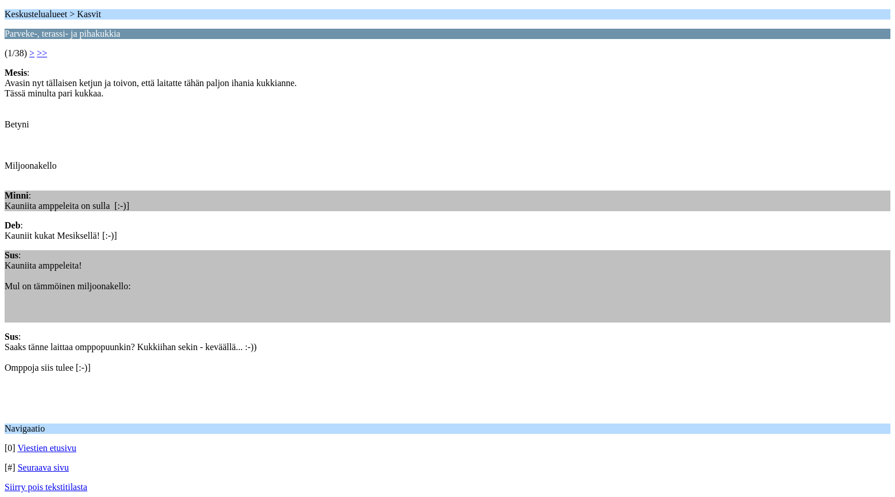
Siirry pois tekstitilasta (46, 487)
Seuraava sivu (43, 467)
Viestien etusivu (46, 448)
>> (42, 53)
